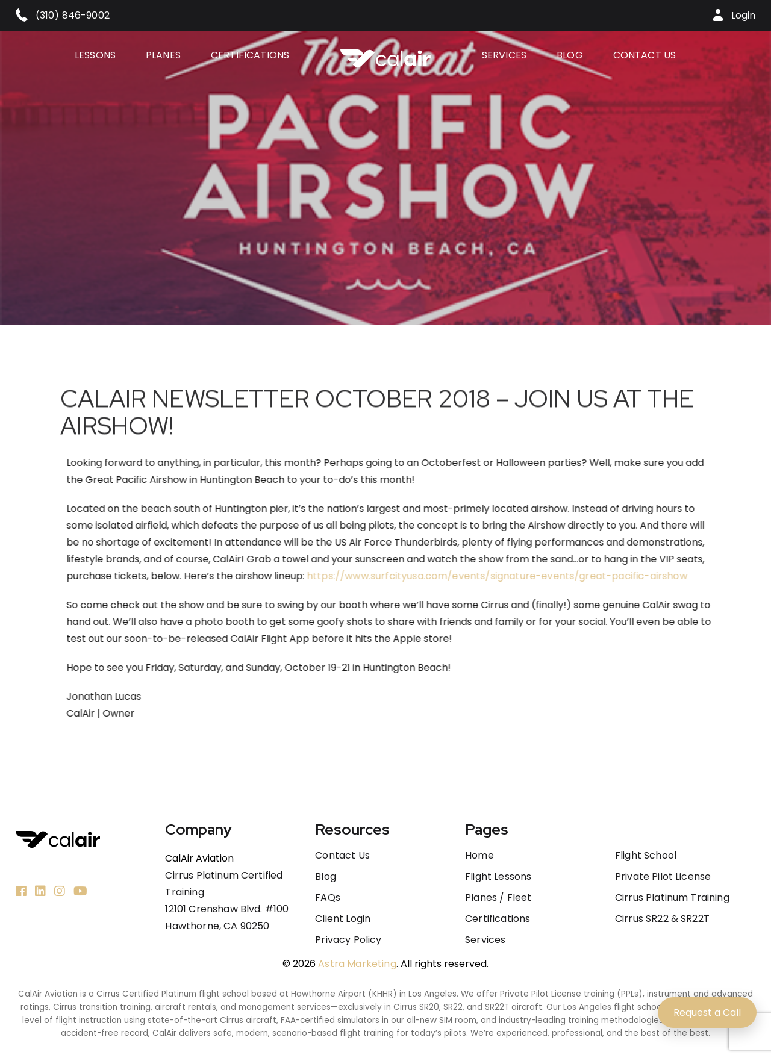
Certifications (250, 55)
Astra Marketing (357, 964)
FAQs (327, 897)
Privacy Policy (348, 940)
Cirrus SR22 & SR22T (662, 918)
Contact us (644, 55)
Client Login (342, 918)
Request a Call (707, 1012)
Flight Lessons (498, 876)
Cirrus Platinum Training (672, 897)
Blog (570, 55)
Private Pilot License (663, 876)
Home (479, 855)
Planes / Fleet (498, 897)
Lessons (95, 55)
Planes (163, 55)
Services (504, 55)
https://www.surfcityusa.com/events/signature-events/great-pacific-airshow (524, 576)
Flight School (645, 855)
